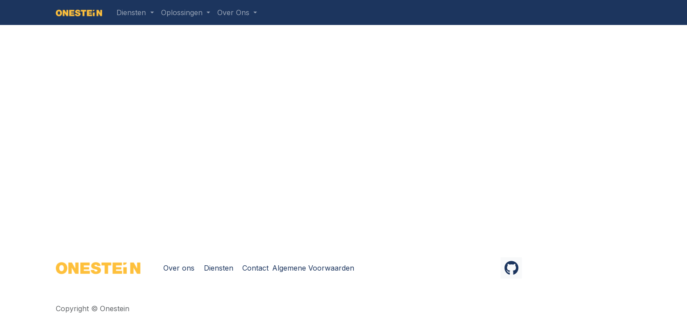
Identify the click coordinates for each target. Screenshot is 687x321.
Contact (255, 267)
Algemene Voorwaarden (313, 267)
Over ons (179, 267)
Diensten (218, 267)
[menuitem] (135, 12)
